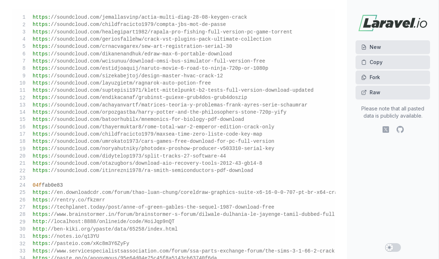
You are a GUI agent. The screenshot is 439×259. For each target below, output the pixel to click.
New (371, 47)
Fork (370, 77)
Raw (370, 92)
